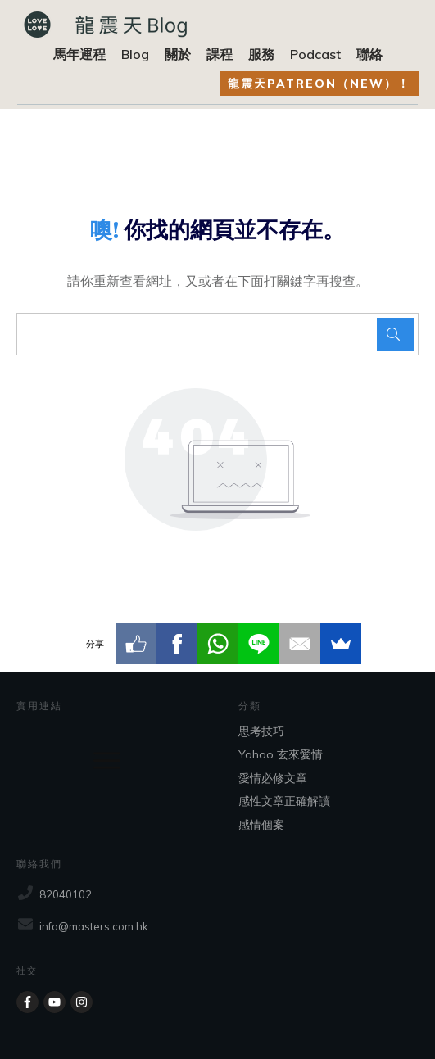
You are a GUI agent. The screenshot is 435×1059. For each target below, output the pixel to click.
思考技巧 (261, 731)
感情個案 (261, 824)
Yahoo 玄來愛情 (280, 754)
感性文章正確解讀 (284, 801)
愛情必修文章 (272, 778)
